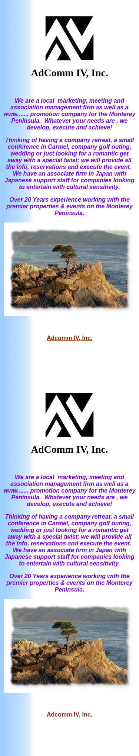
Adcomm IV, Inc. (69, 338)
